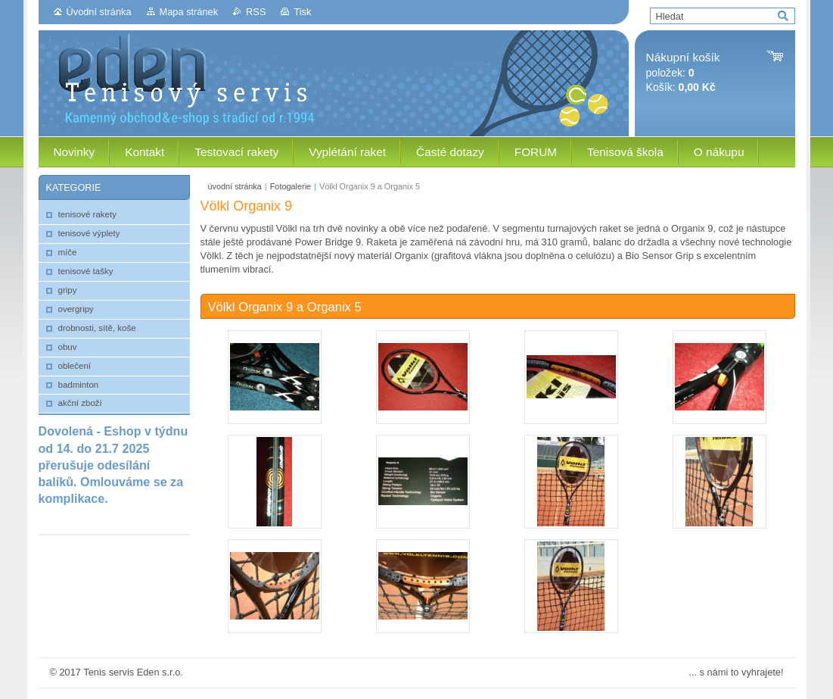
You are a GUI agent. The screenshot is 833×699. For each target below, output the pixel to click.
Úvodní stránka (99, 11)
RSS (256, 11)
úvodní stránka (235, 186)
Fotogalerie (290, 186)
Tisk (302, 11)
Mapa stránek (189, 11)
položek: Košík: (683, 72)
